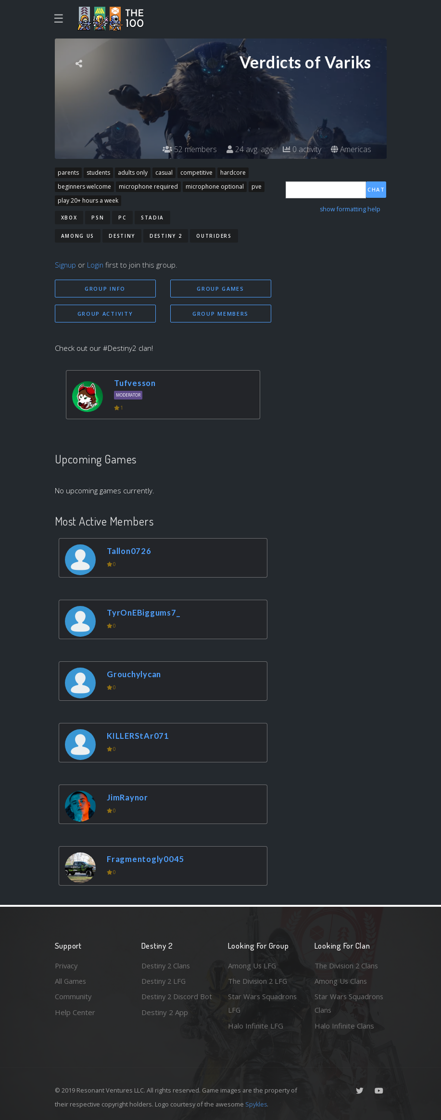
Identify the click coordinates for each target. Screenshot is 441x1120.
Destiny (122, 235)
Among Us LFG (252, 965)
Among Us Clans (341, 980)
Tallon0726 (130, 551)
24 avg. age (249, 149)
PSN (97, 217)
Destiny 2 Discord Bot (171, 1003)
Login (96, 265)
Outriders (213, 235)
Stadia (152, 217)
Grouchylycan (135, 674)
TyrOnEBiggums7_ (144, 612)
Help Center (75, 1012)
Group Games (220, 288)
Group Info (105, 288)
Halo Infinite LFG (255, 1025)
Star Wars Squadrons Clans (349, 1003)
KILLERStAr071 (138, 736)
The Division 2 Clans (347, 965)
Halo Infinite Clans (344, 1025)
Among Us (78, 235)
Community (73, 996)
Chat (376, 189)
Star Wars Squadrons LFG (263, 1003)
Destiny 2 (166, 235)
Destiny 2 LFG (164, 980)
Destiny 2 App (164, 1025)
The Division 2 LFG (259, 980)
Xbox (69, 217)
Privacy (67, 965)
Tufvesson (136, 383)
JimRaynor (128, 797)
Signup (66, 265)
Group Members (220, 313)
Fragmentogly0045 (146, 859)
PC (122, 217)
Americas (350, 149)
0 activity (301, 149)
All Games (71, 980)
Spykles (256, 1104)
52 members (189, 149)
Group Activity (105, 313)
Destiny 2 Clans (166, 965)
